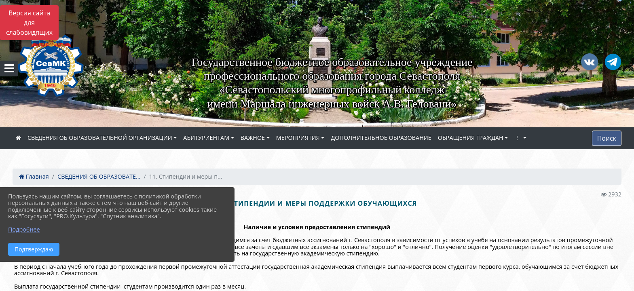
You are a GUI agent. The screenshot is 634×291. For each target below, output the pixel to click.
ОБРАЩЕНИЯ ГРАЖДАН (470, 137)
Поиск (606, 138)
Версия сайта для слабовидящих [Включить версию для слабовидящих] (29, 22)
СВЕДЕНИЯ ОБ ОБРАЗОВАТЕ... (98, 176)
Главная (34, 176)
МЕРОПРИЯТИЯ (298, 137)
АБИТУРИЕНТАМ (206, 137)
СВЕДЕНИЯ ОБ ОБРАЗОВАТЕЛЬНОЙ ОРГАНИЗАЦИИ (99, 137)
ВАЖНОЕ (253, 137)
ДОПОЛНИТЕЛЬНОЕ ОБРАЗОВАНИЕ (381, 137)
